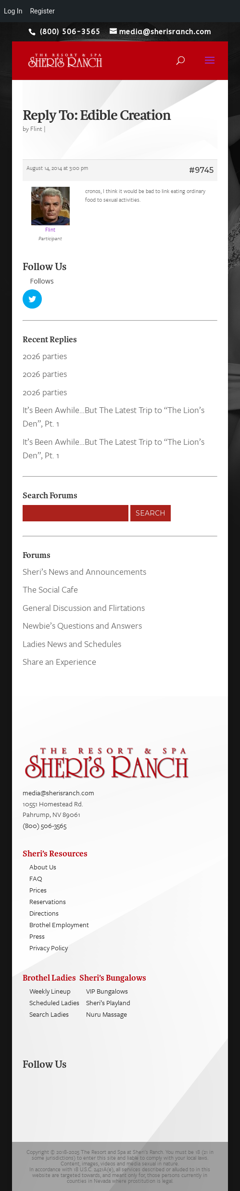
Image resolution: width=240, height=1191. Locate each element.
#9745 (201, 170)
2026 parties (45, 356)
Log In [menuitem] (13, 11)
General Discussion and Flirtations (84, 607)
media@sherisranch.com (58, 793)
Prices (38, 890)
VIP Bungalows (107, 991)
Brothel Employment (59, 924)
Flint (36, 128)
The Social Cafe (50, 589)
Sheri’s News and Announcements (84, 571)
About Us (42, 867)
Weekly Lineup (50, 991)
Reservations (47, 901)
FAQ (35, 878)
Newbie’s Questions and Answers (82, 625)
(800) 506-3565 (44, 825)
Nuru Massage (106, 1014)
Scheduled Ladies (54, 1002)
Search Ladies (49, 1014)
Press (37, 936)
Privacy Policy (48, 948)
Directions (44, 913)
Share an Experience (59, 661)
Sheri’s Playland (108, 1002)
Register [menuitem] (42, 11)
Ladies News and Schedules (72, 643)
